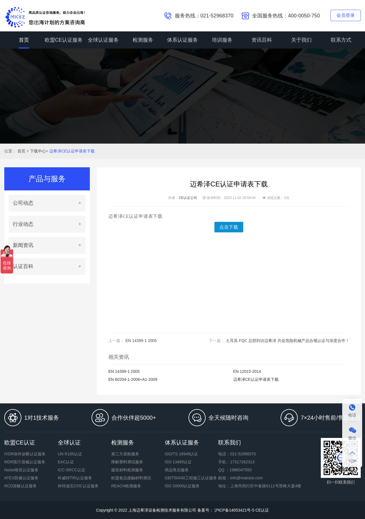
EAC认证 (66, 462)
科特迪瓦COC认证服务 (78, 486)
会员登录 (345, 15)
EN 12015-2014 (247, 371)
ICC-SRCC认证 (71, 470)
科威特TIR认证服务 (75, 478)
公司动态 (23, 203)
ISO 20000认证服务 (182, 486)
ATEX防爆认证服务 (21, 478)
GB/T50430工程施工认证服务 (191, 478)
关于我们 (301, 40)
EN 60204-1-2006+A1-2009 (132, 379)
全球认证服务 (103, 40)
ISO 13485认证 (178, 462)
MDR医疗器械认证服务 (24, 462)
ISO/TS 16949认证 (181, 454)
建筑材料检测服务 (127, 470)
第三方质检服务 (125, 454)
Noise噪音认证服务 (21, 470)
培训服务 (222, 40)
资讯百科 (262, 40)
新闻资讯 (23, 245)
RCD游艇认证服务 (20, 486)
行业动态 (23, 224)
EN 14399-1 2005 (141, 340)
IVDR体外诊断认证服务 (25, 454)
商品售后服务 (177, 470)
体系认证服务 (182, 40)
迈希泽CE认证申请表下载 (72, 151)
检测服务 (143, 40)
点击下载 (228, 227)
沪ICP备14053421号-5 (233, 510)
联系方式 (341, 40)
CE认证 (262, 510)
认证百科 (23, 266)
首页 (24, 40)
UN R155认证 (70, 454)
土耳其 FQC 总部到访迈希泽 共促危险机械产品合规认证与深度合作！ (287, 340)
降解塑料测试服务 (127, 462)
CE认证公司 (188, 198)
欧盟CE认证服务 (64, 40)
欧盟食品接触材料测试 (131, 478)
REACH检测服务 (126, 486)
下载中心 (38, 151)
